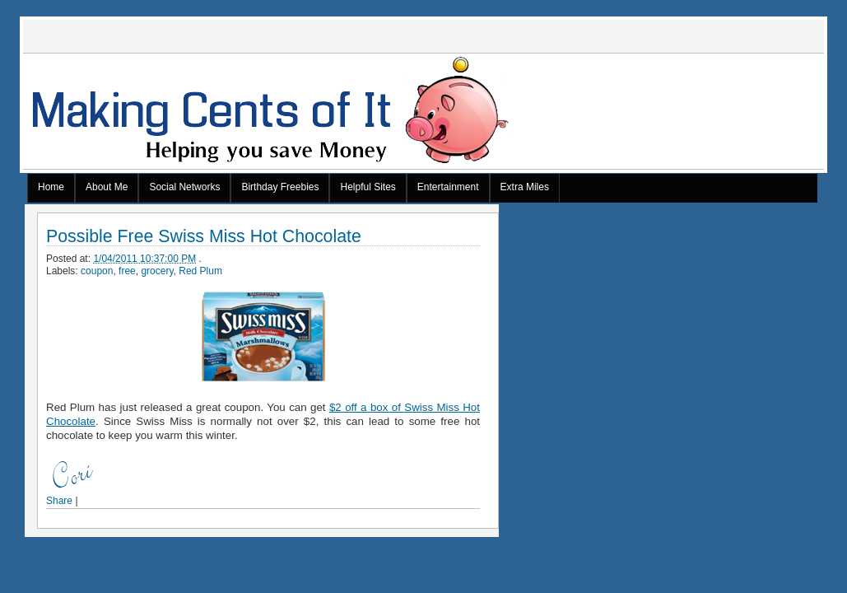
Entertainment (448, 187)
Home (51, 187)
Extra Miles (524, 187)
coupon (97, 271)
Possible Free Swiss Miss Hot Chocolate (203, 236)
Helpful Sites (367, 187)
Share (59, 501)
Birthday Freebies (280, 187)
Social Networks (184, 187)
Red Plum (200, 271)
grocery (157, 271)
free (127, 271)
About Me (107, 187)
